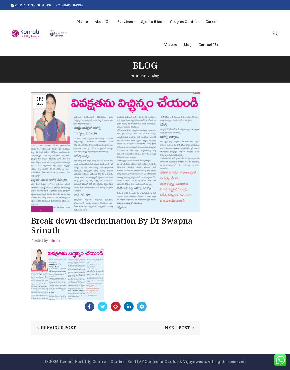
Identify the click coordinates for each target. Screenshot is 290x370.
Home (82, 22)
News (46, 209)
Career (211, 22)
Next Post (177, 328)
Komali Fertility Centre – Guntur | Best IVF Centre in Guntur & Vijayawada (133, 362)
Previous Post (58, 328)
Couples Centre (183, 22)
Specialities (151, 22)
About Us (103, 22)
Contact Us (208, 45)
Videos (170, 45)
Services (125, 22)
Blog (188, 45)
